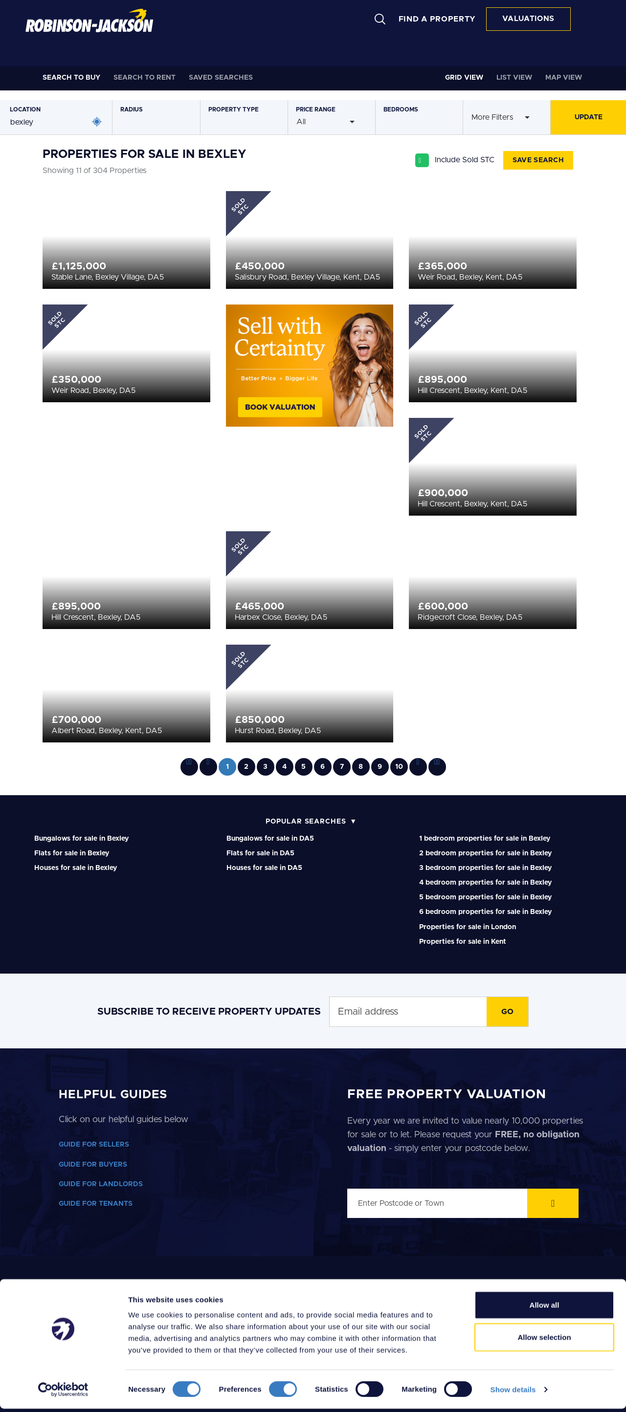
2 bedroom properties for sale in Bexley (485, 853)
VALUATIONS (528, 18)
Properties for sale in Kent (462, 941)
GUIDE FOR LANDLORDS (101, 1184)
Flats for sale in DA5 (260, 853)
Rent (144, 77)
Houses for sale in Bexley (75, 868)
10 (399, 766)
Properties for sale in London (467, 927)
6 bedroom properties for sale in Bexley (485, 912)
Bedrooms (400, 109)
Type (233, 109)
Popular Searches (306, 821)
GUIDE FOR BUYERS (93, 1164)
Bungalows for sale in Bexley (81, 838)
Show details (513, 1393)
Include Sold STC (464, 160)
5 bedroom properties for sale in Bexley (485, 897)
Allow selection (544, 1340)
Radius (131, 109)
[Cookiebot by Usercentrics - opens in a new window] (63, 1393)
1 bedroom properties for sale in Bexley (484, 838)
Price (315, 109)
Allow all (544, 1308)
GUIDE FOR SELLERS (94, 1144)
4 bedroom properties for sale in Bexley (485, 882)
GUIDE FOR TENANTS (96, 1203)
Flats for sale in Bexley (71, 853)
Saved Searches (221, 77)
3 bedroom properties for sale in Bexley (485, 868)
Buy (71, 77)
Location (25, 109)
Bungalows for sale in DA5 (270, 838)
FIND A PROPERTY (437, 19)
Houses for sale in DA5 (264, 868)
